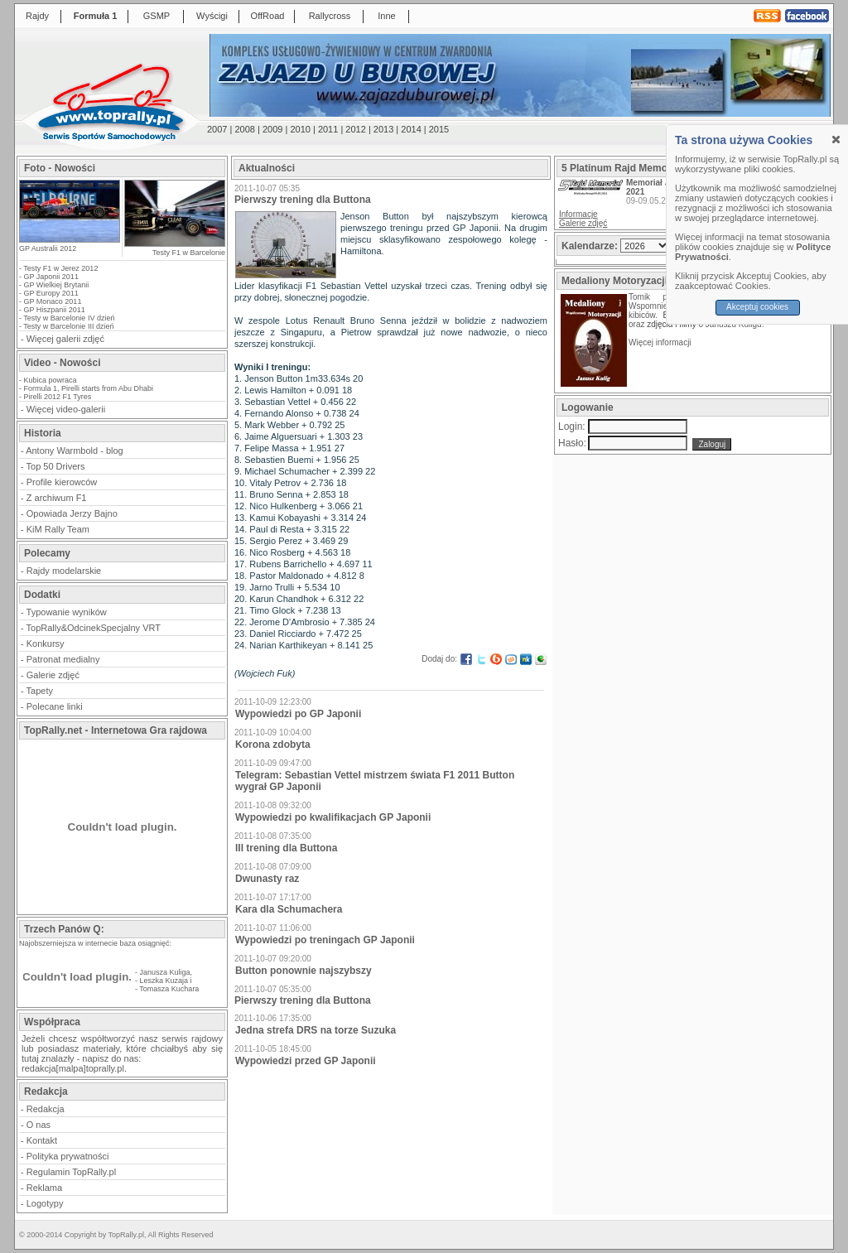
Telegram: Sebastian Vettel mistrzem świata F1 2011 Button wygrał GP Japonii (374, 781)
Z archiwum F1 (56, 498)
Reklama (44, 1188)
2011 (328, 129)
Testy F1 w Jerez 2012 (60, 268)
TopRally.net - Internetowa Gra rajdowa (115, 730)
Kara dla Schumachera (288, 909)
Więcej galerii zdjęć (65, 339)
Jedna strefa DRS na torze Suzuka (315, 1030)
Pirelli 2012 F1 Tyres (58, 397)
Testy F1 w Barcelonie (188, 252)
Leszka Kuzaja (164, 980)
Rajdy (37, 16)
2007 (217, 129)
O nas (38, 1125)
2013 (383, 129)
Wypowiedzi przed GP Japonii (305, 1061)
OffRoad (268, 16)
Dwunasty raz (267, 878)
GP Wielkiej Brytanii (56, 285)
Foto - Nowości (59, 168)
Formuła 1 (96, 16)
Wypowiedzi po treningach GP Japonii (325, 940)
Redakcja (45, 1109)
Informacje (578, 214)
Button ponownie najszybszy (303, 970)
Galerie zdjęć (53, 675)
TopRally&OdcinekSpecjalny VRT (93, 628)
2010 (300, 129)
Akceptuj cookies (757, 306)
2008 (244, 129)
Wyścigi (212, 16)
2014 (411, 129)
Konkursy (45, 643)
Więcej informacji (661, 342)
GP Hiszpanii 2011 (54, 310)
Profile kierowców (62, 482)
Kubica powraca (50, 380)
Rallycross (330, 16)
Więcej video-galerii (65, 409)
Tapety (39, 691)
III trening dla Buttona (286, 848)
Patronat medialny (63, 659)
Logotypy (45, 1203)
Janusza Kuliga (165, 972)
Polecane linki (54, 706)
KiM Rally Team (57, 529)
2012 (355, 129)
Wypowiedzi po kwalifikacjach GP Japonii (333, 817)
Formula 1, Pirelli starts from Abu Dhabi (89, 388)
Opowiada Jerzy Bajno (72, 513)
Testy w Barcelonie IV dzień (68, 318)
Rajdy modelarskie (63, 571)
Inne (386, 16)
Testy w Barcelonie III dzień (68, 326)
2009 (272, 129)
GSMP (156, 16)
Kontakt (41, 1140)
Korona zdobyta (273, 744)
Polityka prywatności (67, 1156)
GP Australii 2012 (47, 248)
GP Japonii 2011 (51, 276)
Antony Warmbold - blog (74, 450)
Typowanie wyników (66, 612)
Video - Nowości (62, 363)
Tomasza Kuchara (169, 989)
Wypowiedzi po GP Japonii (298, 714)
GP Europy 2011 (51, 293)
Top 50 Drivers (55, 466)
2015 (439, 129)
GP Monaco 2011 (53, 301)
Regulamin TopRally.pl (71, 1172)
